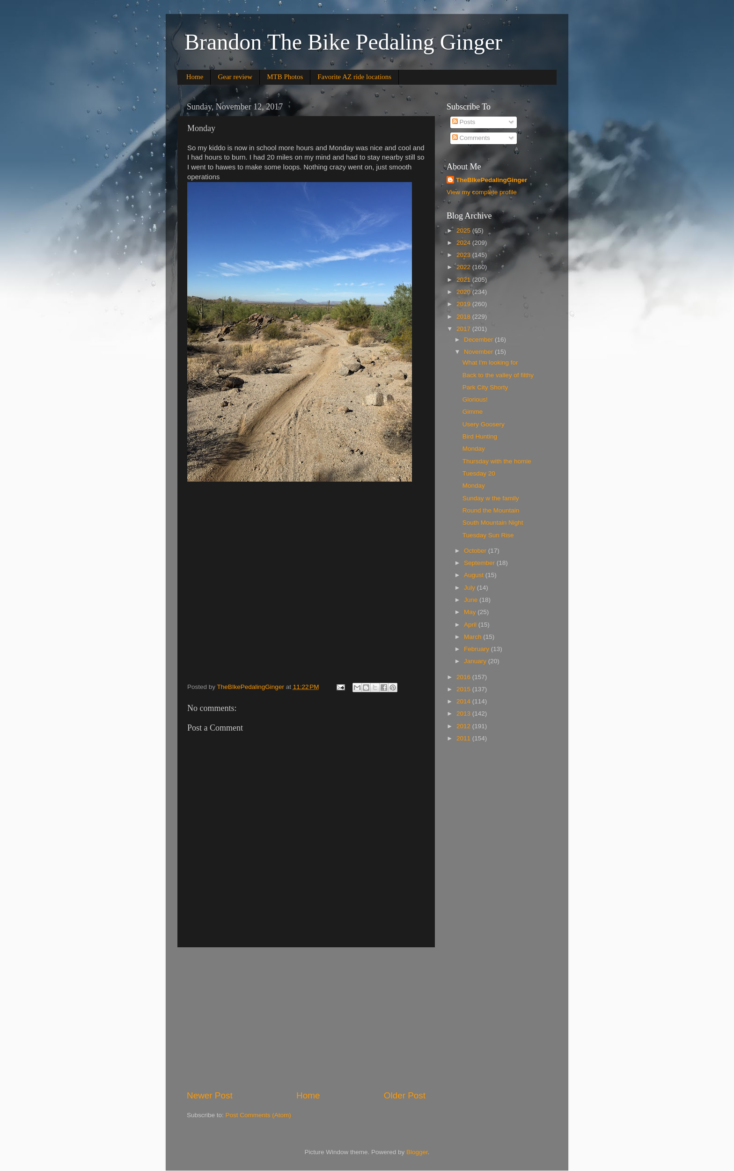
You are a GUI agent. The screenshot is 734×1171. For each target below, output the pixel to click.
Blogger (417, 1152)
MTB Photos (285, 77)
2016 (464, 677)
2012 (464, 726)
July (470, 587)
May (470, 611)
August (474, 574)
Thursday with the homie (496, 461)
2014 (464, 701)
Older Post (405, 1095)
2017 (464, 328)
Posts (464, 121)
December (479, 339)
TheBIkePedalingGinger (491, 179)
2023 (464, 254)
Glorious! (475, 399)
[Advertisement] (306, 1018)
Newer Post (210, 1095)
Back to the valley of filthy (498, 375)
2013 (464, 713)
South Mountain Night (492, 522)
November (479, 351)
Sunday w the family (490, 498)
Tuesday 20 (478, 473)
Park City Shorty (485, 387)
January (476, 661)
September (480, 562)
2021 (464, 279)
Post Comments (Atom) (258, 1115)
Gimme (472, 411)
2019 (464, 303)
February (477, 648)
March (473, 636)
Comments (471, 137)
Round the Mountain (491, 510)
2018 (464, 316)
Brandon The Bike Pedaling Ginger (343, 41)
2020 (464, 291)
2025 (464, 230)
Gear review (235, 77)
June (471, 599)
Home (195, 77)
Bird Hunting (479, 436)
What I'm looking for (490, 362)
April (471, 624)
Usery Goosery (483, 424)
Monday (473, 448)
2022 (464, 267)
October (476, 550)
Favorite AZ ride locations (354, 77)
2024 (464, 242)
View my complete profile (482, 192)
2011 (464, 738)
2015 (464, 689)
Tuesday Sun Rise (488, 535)
